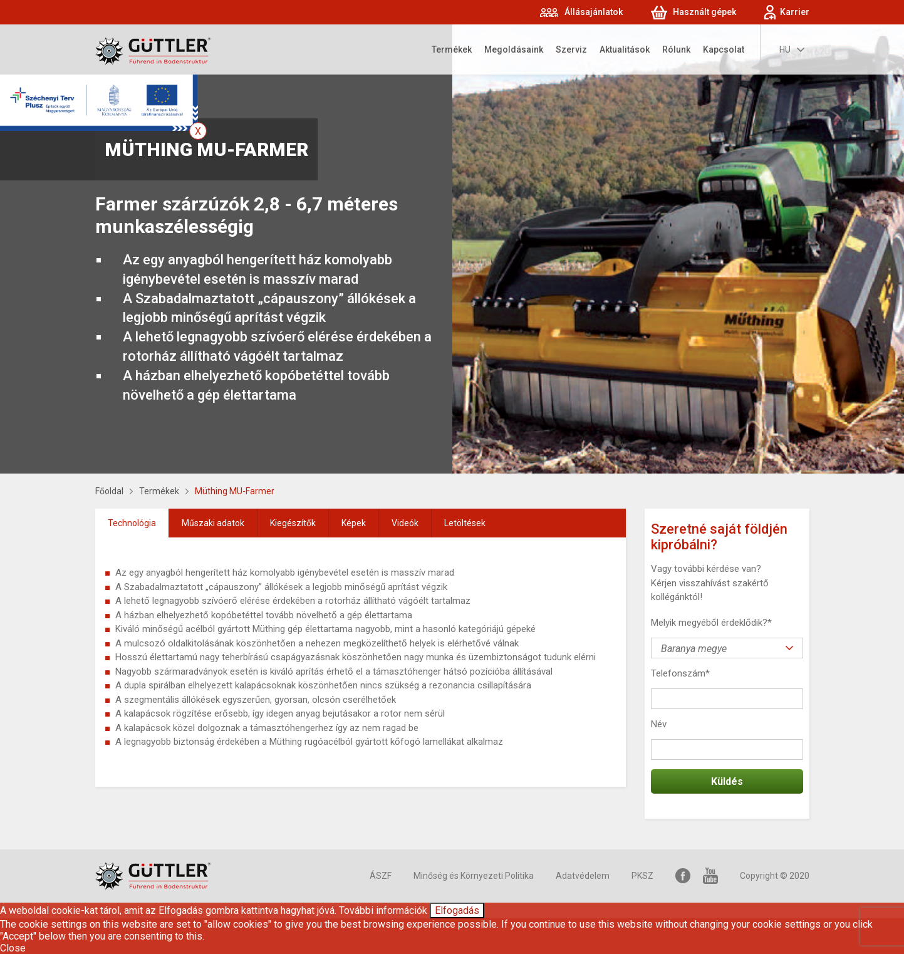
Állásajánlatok (593, 12)
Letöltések (465, 523)
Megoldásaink (513, 49)
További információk (383, 910)
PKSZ (642, 876)
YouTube (710, 876)
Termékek (452, 49)
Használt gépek (704, 12)
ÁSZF (381, 876)
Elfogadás (457, 910)
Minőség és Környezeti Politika (473, 876)
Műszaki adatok (213, 523)
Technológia (132, 523)
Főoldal (109, 491)
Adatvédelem (583, 876)
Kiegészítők (293, 523)
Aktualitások (625, 49)
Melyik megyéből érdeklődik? (711, 622)
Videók (405, 523)
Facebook (682, 876)
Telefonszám (680, 673)
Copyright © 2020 (774, 876)
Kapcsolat (723, 49)
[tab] (132, 523)
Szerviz (571, 49)
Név (659, 724)
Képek (353, 523)
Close (13, 948)
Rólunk (676, 49)
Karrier (794, 12)
